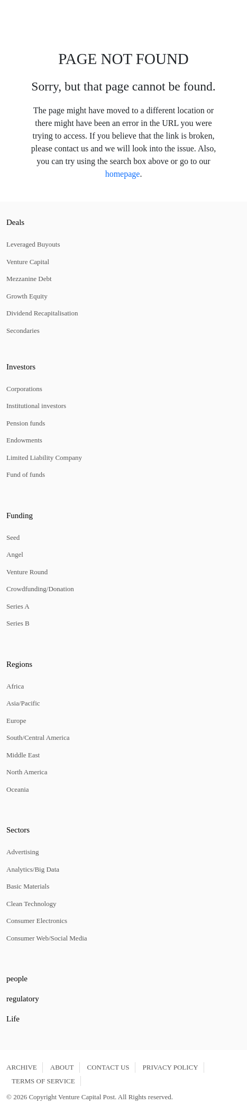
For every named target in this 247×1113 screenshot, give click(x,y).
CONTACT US (108, 1067)
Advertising (22, 852)
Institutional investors (36, 406)
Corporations (24, 389)
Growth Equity (27, 296)
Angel (14, 554)
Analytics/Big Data (32, 869)
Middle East (23, 755)
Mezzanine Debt (29, 279)
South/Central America (38, 737)
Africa (15, 686)
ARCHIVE (21, 1067)
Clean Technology (31, 904)
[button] (10, 14)
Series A (18, 606)
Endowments (24, 440)
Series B (18, 623)
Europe (16, 721)
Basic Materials (27, 886)
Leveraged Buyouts (33, 244)
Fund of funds (25, 474)
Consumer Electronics (36, 921)
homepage (122, 173)
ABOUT (62, 1067)
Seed (13, 537)
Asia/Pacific (23, 703)
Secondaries (23, 330)
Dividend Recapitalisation (42, 313)
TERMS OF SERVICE (43, 1081)
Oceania (17, 789)
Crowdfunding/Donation (40, 589)
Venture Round (27, 572)
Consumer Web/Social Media (46, 938)
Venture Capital (27, 262)
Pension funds (25, 423)
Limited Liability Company (44, 458)
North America (27, 772)
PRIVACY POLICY (170, 1067)
